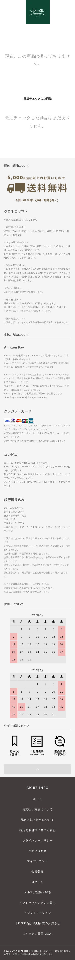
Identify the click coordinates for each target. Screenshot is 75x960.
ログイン (37, 881)
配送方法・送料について (37, 819)
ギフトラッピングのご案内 (37, 902)
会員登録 (37, 871)
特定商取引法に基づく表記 (37, 830)
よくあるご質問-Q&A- (37, 933)
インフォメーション (37, 912)
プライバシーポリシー (37, 840)
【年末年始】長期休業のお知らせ (37, 923)
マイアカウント (37, 861)
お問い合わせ (37, 850)
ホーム (37, 799)
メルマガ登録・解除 (37, 892)
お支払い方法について (37, 809)
